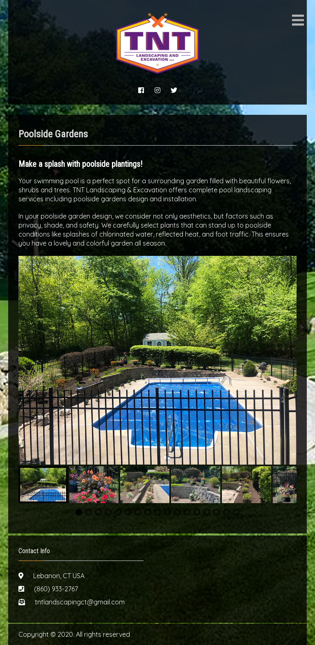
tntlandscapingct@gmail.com (80, 602)
